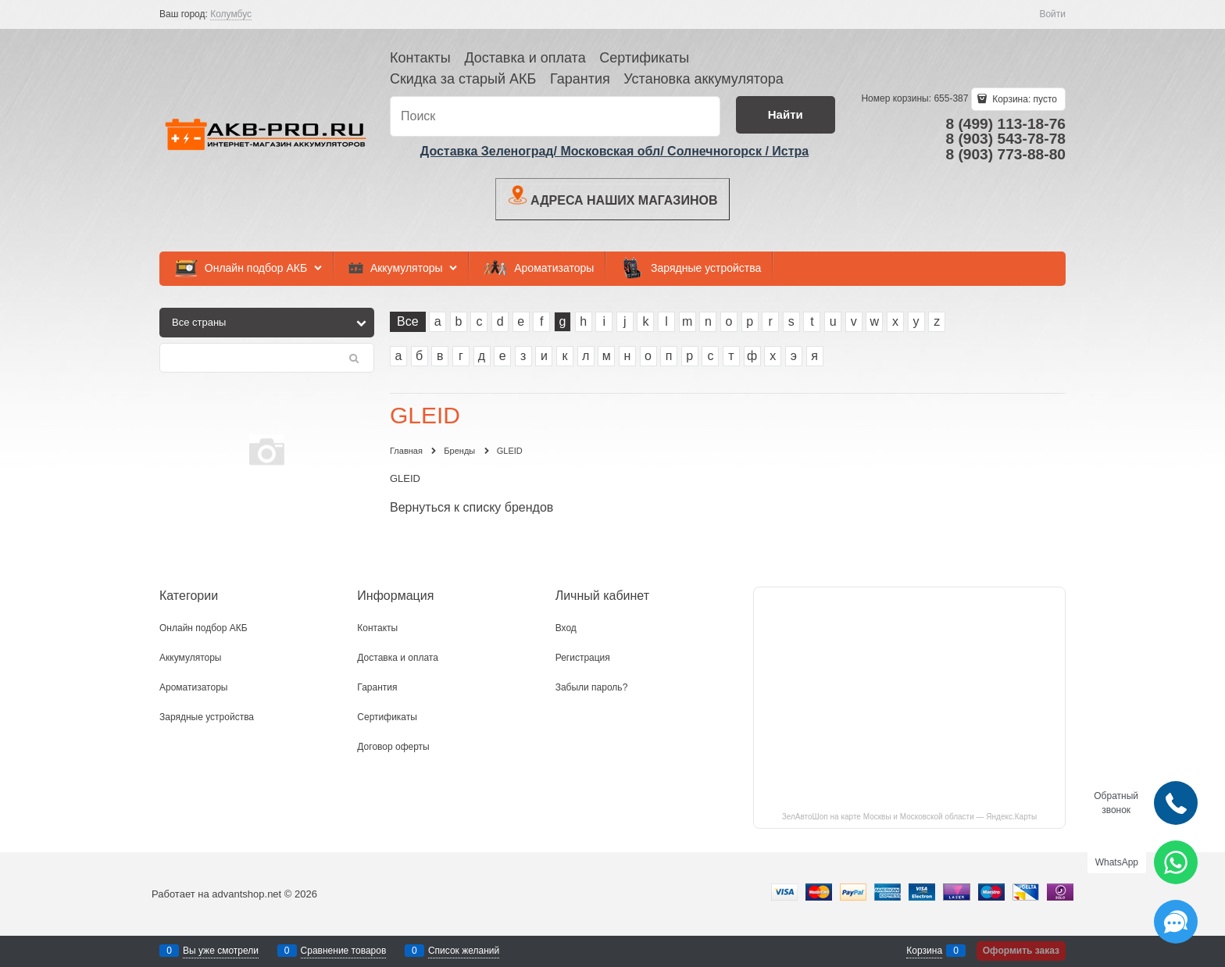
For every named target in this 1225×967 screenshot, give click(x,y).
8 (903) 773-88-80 (1005, 154)
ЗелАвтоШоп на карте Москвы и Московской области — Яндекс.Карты (910, 816)
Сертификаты (644, 58)
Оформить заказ (1021, 950)
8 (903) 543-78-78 (1005, 138)
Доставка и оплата (524, 58)
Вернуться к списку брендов (471, 507)
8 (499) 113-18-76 (1005, 124)
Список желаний (463, 950)
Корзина (924, 950)
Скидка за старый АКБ (463, 79)
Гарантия (580, 79)
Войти (1052, 14)
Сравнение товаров (344, 950)
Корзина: (1023, 99)
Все (408, 321)
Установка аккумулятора (703, 79)
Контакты (420, 58)
